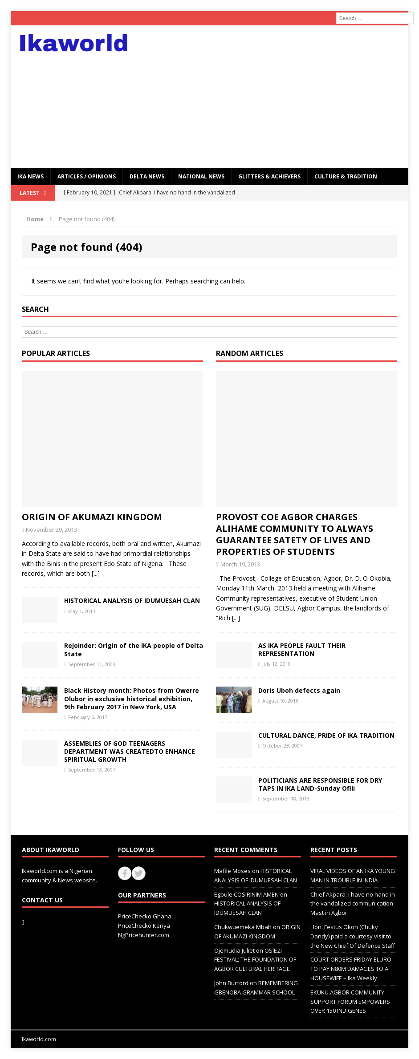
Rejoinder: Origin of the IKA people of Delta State (133, 649)
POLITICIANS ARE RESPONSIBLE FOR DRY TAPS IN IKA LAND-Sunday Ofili (320, 784)
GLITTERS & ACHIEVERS (269, 176)
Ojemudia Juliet (234, 950)
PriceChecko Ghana (144, 916)
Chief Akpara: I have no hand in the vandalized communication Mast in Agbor (352, 903)
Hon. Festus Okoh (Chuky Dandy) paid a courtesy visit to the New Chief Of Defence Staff (352, 936)
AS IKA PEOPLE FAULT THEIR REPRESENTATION (302, 649)
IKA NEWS (30, 176)
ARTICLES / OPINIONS (86, 176)
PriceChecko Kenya (144, 926)
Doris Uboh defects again (299, 690)
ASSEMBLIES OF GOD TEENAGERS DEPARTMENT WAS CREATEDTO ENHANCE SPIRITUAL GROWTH (129, 751)
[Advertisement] (272, 96)
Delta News (147, 176)
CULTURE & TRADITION (345, 176)
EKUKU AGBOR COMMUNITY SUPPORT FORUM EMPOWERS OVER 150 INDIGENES (350, 1001)
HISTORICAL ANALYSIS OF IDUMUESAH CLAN (132, 600)
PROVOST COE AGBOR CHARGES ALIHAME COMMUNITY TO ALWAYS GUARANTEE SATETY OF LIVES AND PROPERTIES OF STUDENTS (294, 534)
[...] (96, 573)
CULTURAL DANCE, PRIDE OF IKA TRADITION (326, 735)
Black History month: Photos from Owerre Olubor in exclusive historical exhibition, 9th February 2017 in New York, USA (131, 698)
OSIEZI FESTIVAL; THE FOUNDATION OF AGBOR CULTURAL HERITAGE (255, 959)
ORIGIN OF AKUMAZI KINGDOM (92, 517)
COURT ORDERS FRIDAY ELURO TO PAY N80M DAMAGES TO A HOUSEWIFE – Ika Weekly (350, 968)
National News (201, 176)
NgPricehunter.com (143, 935)
